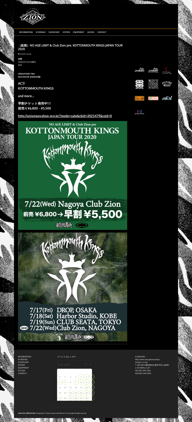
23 (86, 393)
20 (70, 393)
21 (76, 393)
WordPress (60, 413)
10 (92, 382)
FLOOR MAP (54, 32)
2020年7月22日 (24, 54)
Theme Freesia (50, 413)
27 (70, 398)
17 (92, 387)
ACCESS (90, 32)
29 (81, 398)
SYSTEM (66, 32)
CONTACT (101, 32)
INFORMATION (26, 32)
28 (76, 398)
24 (92, 393)
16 (86, 387)
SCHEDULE (41, 32)
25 (60, 398)
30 (86, 398)
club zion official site (26, 413)
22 (81, 393)
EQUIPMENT (78, 32)
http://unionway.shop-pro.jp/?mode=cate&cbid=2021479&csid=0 (65, 116)
